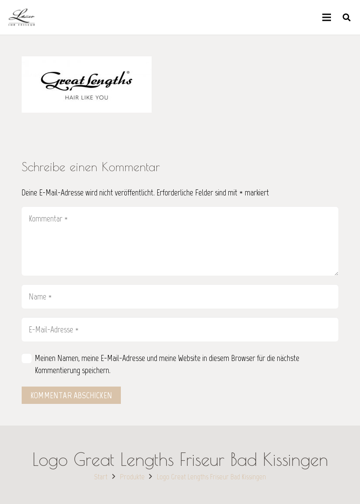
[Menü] (326, 17)
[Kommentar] (180, 241)
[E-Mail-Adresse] (180, 329)
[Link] (22, 17)
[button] (346, 17)
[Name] (180, 296)
